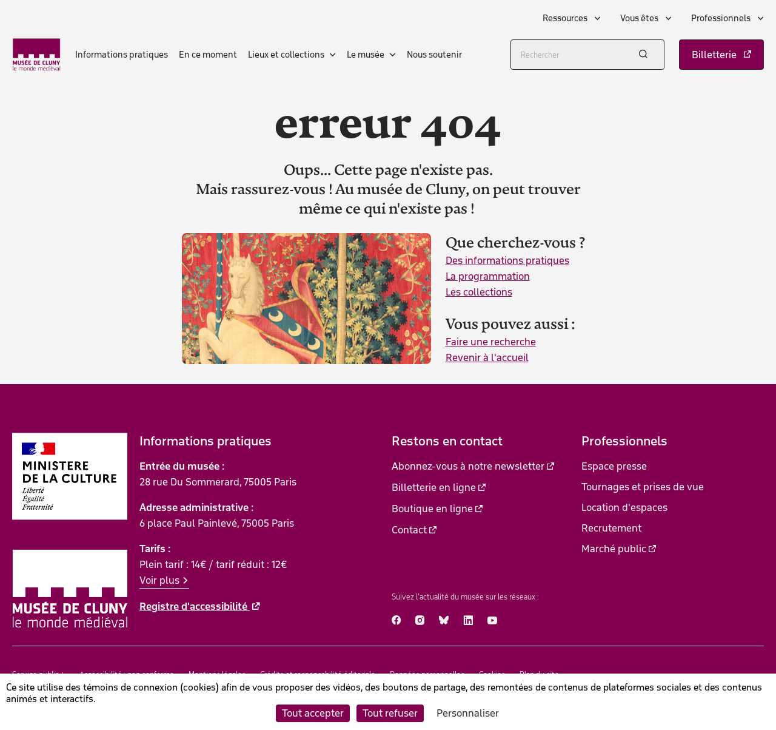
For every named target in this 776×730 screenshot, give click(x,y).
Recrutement (611, 528)
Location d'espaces (624, 507)
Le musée (365, 54)
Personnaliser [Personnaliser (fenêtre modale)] (467, 713)
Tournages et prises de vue (642, 487)
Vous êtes (640, 18)
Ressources (566, 18)
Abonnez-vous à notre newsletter (468, 466)
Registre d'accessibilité (194, 606)
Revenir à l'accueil (487, 357)
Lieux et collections (286, 54)
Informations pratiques (121, 54)
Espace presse (614, 466)
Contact (409, 530)
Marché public (613, 548)
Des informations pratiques (507, 260)
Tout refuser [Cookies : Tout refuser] (390, 713)
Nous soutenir (434, 54)
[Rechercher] (587, 54)
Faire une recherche (491, 342)
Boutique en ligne (432, 508)
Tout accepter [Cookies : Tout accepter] (313, 713)
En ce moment (208, 54)
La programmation (488, 276)
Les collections (479, 292)
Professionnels (721, 18)
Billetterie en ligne (434, 487)
